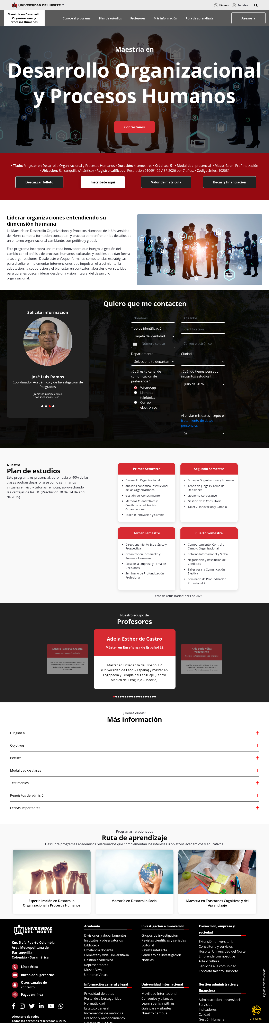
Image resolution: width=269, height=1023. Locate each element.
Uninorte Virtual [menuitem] (96, 974)
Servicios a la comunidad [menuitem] (217, 966)
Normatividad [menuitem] (94, 1003)
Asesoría (248, 18)
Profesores (137, 18)
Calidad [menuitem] (204, 1014)
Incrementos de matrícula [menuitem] (104, 1013)
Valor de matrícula (166, 182)
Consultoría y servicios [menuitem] (216, 946)
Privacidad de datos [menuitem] (99, 993)
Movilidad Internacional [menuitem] (159, 993)
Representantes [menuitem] (96, 965)
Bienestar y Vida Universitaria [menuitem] (106, 955)
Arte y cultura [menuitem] (209, 961)
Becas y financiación (229, 182)
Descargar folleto (39, 182)
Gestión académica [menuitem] (98, 960)
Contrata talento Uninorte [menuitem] (218, 971)
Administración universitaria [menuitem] (220, 999)
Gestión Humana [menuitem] (212, 1019)
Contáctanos (134, 127)
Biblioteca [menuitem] (91, 945)
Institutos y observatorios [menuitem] (103, 940)
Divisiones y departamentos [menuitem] (105, 935)
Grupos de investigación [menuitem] (160, 935)
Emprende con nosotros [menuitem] (217, 956)
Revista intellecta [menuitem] (154, 950)
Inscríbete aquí (103, 182)
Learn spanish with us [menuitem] (158, 1003)
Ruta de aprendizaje (199, 18)
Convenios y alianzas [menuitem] (157, 998)
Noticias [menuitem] (148, 960)
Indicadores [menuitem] (208, 1009)
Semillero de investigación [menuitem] (161, 955)
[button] (256, 5)
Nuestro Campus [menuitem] (154, 1013)
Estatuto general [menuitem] (96, 1008)
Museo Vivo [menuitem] (93, 970)
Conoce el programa (77, 18)
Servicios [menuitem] (205, 1004)
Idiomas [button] (221, 5)
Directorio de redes (25, 1016)
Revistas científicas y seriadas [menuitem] (164, 940)
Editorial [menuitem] (148, 945)
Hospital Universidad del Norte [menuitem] (222, 951)
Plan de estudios (110, 18)
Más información (165, 18)
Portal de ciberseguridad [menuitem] (103, 998)
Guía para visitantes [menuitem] (157, 1008)
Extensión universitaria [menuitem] (216, 941)
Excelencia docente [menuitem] (98, 950)
